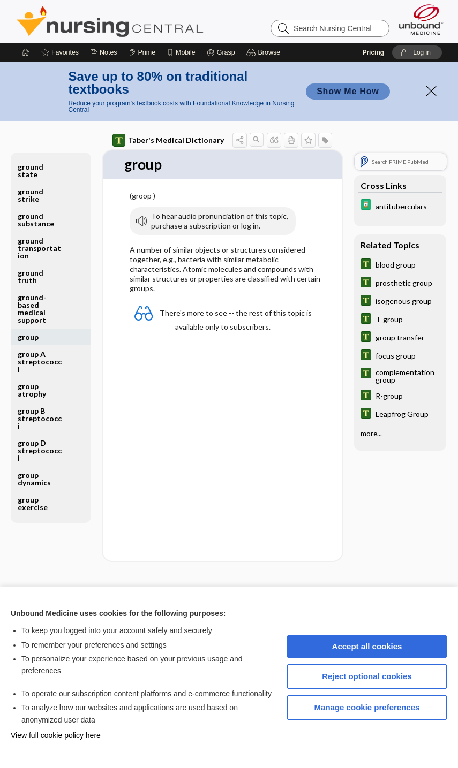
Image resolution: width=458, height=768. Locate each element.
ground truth (30, 276)
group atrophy (32, 390)
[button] (264, 52)
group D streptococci (40, 450)
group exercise (33, 503)
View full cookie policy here (56, 735)
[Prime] (142, 52)
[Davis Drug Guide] (400, 206)
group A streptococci (40, 361)
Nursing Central (150, 21)
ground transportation (39, 248)
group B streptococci (40, 418)
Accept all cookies (367, 646)
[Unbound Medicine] (421, 19)
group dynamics (34, 478)
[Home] (25, 52)
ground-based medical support (32, 308)
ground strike (30, 195)
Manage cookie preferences (367, 707)
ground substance (36, 219)
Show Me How (348, 91)
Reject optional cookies (367, 676)
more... (371, 433)
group (28, 336)
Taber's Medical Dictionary (168, 140)
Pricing (373, 52)
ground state (30, 170)
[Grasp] (221, 52)
